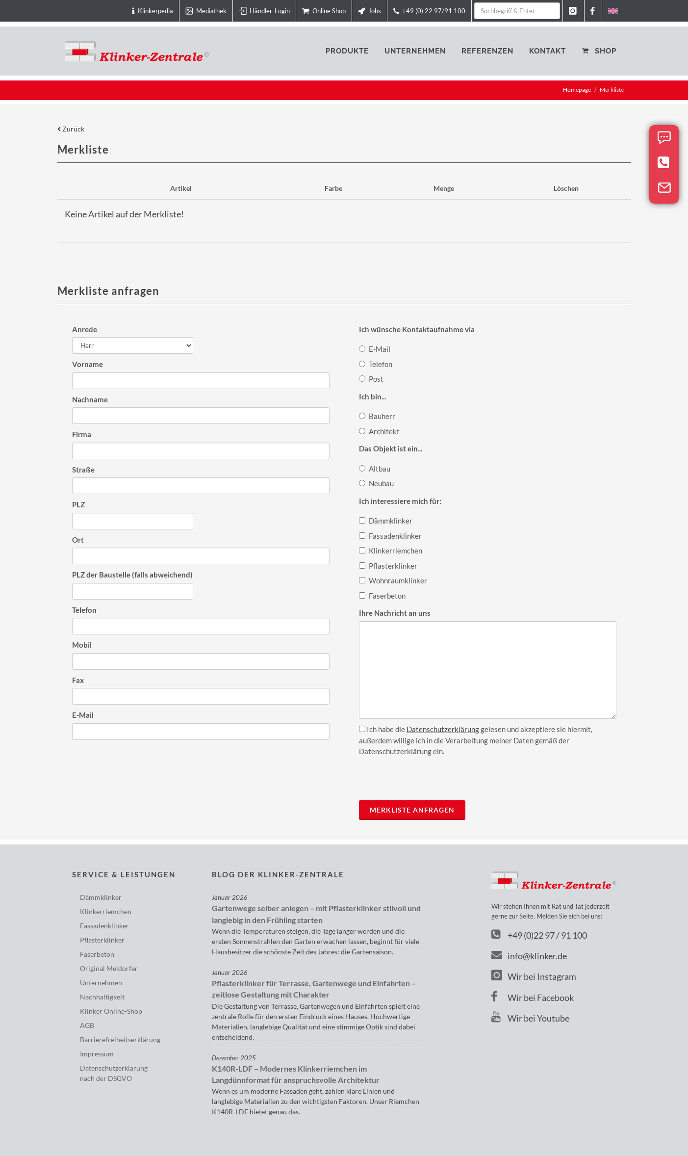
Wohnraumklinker (393, 580)
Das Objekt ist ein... (390, 448)
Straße (83, 469)
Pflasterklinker (388, 565)
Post (371, 378)
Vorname (87, 364)
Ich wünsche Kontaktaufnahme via (417, 329)
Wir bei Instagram (533, 976)
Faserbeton (382, 595)
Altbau (374, 468)
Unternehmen (101, 982)
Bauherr (377, 416)
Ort (78, 539)
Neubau (376, 483)
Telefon (84, 609)
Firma (81, 434)
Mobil (82, 644)
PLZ (78, 504)
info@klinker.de (529, 955)
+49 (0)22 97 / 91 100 (547, 935)
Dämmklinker (385, 520)
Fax (78, 680)
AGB (87, 1025)
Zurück (70, 129)
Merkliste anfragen (412, 810)
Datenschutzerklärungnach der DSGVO (114, 1073)
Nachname (90, 399)
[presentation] (433, 776)
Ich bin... (372, 396)
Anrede (84, 329)
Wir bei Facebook (532, 997)
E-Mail (83, 714)
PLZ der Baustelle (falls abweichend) (132, 574)
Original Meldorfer (109, 968)
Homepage (577, 89)
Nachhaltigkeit (102, 997)
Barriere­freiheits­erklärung (120, 1039)
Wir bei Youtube (530, 1018)
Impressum (97, 1054)
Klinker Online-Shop (111, 1011)
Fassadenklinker (390, 535)
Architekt (379, 431)
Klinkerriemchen (390, 550)
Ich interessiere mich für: (400, 501)
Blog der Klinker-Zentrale (278, 874)
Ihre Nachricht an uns (395, 612)
